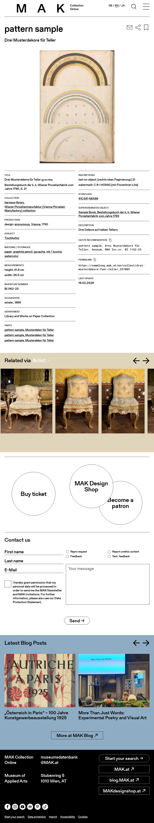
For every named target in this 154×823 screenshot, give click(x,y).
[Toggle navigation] (146, 7)
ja (123, 5)
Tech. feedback (121, 556)
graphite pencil (22, 252)
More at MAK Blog (77, 735)
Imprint (53, 817)
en (117, 5)
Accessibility (67, 817)
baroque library (14, 202)
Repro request (78, 551)
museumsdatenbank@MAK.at (59, 759)
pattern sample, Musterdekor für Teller (29, 330)
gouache (39, 252)
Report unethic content (125, 551)
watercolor (11, 256)
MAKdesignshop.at (124, 791)
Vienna (35, 224)
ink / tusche (54, 252)
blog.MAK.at (124, 780)
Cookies (83, 817)
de (110, 5)
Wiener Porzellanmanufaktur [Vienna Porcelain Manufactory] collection (35, 208)
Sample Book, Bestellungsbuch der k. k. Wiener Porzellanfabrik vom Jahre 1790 (109, 214)
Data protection (37, 817)
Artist (39, 360)
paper (8, 252)
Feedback (76, 556)
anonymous (22, 224)
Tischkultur (12, 238)
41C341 (83, 198)
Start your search (124, 758)
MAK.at (124, 769)
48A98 (93, 198)
